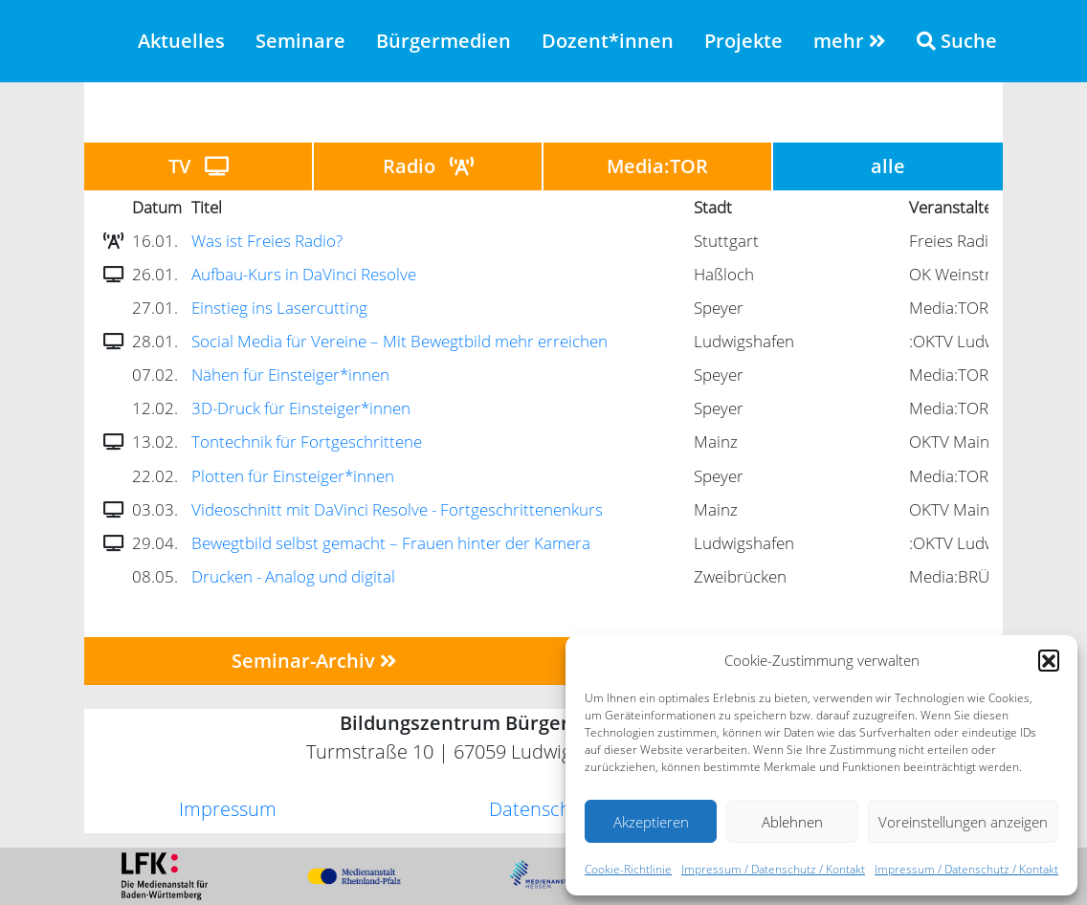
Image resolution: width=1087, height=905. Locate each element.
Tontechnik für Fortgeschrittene (306, 441)
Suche (957, 41)
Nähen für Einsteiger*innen (290, 375)
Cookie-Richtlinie (628, 869)
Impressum (228, 809)
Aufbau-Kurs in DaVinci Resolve (303, 274)
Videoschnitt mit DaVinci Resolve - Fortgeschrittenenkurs (397, 509)
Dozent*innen (608, 41)
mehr (849, 41)
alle (888, 166)
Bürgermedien (443, 41)
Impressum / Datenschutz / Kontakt (773, 869)
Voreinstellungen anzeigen (963, 821)
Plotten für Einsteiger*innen (292, 476)
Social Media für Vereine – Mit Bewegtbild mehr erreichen (399, 341)
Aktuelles (181, 41)
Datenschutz (543, 809)
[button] (1048, 660)
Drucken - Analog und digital (293, 576)
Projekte (743, 41)
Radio (428, 166)
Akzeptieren (651, 821)
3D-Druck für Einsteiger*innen (300, 408)
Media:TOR (657, 166)
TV (198, 166)
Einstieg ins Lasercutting (279, 308)
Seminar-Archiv (314, 660)
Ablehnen (792, 821)
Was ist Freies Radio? (267, 241)
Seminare (300, 41)
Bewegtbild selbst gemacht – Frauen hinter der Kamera (390, 543)
